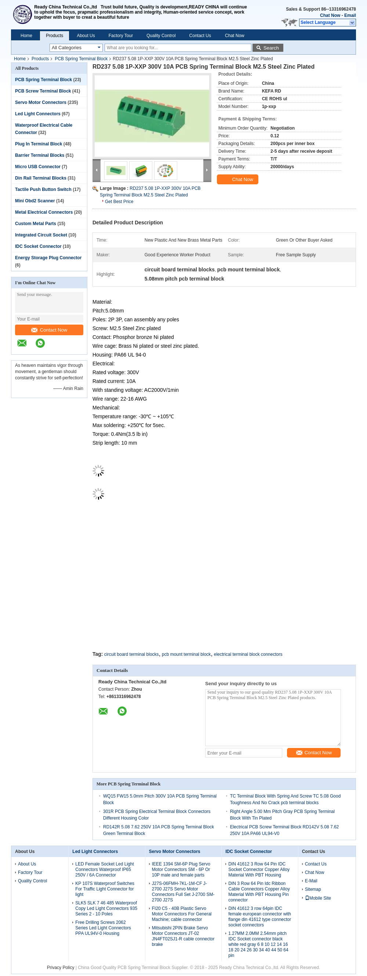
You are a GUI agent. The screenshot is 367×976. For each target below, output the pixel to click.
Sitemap (313, 889)
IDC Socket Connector (38, 246)
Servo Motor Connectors (40, 102)
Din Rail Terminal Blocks (40, 178)
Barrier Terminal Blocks (40, 155)
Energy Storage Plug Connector (48, 257)
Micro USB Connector (38, 166)
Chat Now (330, 15)
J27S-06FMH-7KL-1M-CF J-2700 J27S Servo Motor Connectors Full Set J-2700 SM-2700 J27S (183, 892)
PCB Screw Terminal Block (43, 91)
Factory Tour (121, 35)
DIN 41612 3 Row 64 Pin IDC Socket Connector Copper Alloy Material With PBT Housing (259, 869)
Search (271, 48)
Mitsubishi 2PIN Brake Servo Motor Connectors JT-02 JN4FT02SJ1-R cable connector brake (183, 936)
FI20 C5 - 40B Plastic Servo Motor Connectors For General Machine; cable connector (182, 914)
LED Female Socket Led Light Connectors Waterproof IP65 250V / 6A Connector (104, 869)
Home (26, 35)
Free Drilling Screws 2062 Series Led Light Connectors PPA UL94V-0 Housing (103, 928)
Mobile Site (318, 898)
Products (54, 35)
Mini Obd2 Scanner (35, 200)
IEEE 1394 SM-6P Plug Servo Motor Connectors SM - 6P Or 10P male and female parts (181, 869)
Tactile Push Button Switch (43, 189)
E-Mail (311, 880)
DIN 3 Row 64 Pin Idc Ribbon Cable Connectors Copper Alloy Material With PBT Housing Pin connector (259, 892)
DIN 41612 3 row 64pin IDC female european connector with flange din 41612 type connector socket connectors (259, 917)
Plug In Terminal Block (38, 144)
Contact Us (200, 35)
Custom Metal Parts (35, 223)
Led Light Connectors (38, 113)
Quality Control (160, 35)
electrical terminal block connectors (248, 654)
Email (350, 15)
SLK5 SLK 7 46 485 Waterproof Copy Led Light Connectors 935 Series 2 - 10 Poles (106, 908)
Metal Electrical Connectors (44, 212)
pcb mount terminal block (186, 654)
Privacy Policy (61, 967)
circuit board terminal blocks (131, 654)
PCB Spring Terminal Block (81, 58)
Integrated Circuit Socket (41, 235)
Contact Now (49, 330)
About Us (86, 35)
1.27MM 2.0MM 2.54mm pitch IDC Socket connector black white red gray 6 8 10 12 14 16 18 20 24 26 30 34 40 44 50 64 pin (258, 944)
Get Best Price (119, 201)
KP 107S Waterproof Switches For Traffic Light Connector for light (104, 889)
